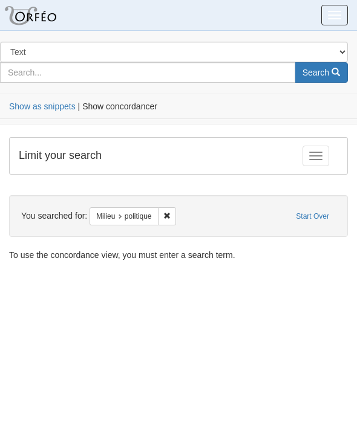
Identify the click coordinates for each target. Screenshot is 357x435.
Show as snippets (42, 106)
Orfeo (45, 15)
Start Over (312, 216)
